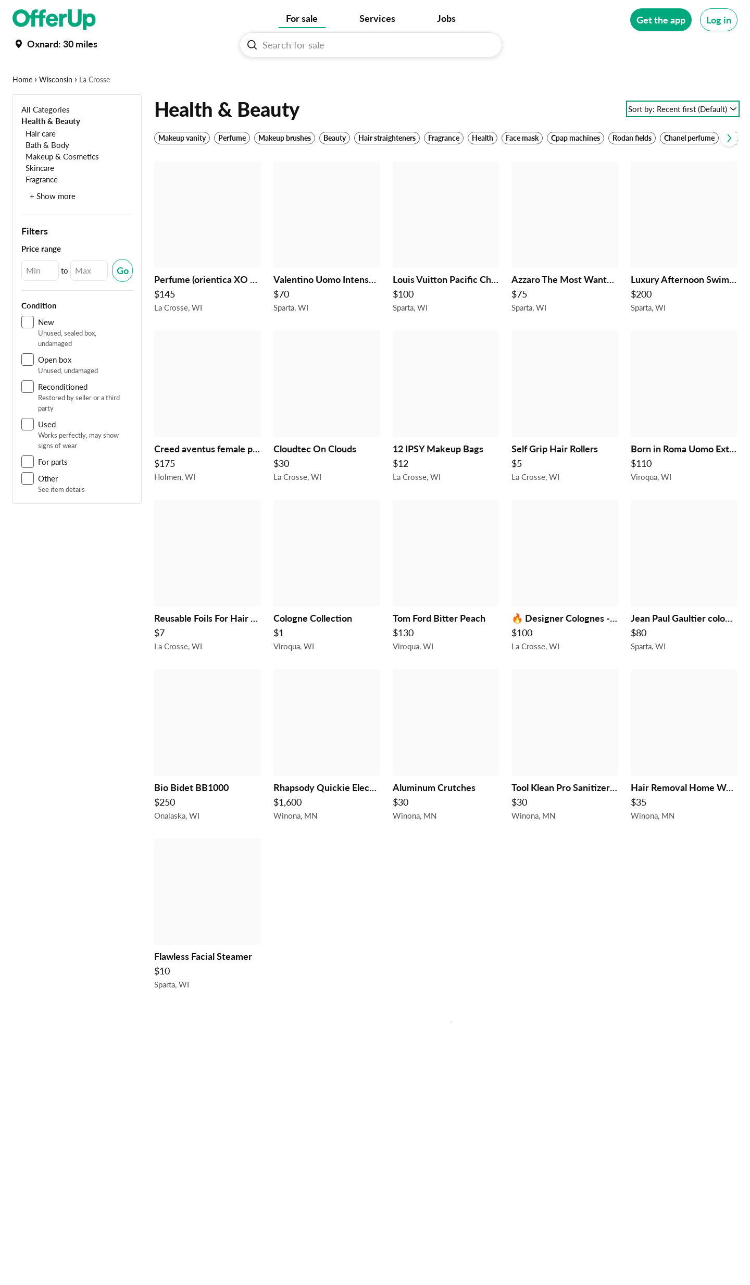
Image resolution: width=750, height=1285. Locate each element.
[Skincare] (37, 200)
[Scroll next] (729, 170)
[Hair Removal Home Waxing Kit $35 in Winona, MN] (684, 779)
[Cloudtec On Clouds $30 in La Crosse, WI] (326, 441)
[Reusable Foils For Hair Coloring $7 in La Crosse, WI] (207, 610)
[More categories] (723, 76)
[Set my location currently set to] (54, 43)
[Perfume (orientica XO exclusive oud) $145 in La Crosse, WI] (207, 271)
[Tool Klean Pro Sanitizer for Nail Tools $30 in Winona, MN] (564, 779)
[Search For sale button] (252, 45)
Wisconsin (55, 111)
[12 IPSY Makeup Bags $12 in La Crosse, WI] (446, 441)
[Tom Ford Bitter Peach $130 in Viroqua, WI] (446, 610)
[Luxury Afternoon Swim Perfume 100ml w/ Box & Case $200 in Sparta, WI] (684, 271)
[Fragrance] (39, 211)
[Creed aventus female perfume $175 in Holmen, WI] (207, 441)
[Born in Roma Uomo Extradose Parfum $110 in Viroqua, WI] (684, 441)
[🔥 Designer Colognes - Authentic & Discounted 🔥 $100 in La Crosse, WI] (564, 610)
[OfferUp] (54, 19)
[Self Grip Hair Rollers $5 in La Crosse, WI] (564, 441)
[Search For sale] (375, 45)
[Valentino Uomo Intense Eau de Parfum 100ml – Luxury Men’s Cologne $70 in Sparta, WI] (326, 271)
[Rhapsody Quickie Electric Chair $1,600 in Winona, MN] (326, 779)
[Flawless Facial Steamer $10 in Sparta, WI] (207, 949)
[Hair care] (38, 165)
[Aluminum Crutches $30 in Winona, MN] (446, 779)
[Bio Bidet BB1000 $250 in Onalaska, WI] (207, 779)
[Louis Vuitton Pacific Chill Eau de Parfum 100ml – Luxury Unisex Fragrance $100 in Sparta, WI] (446, 271)
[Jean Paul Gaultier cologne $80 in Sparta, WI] (684, 610)
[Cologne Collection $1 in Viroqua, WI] (326, 610)
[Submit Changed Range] (122, 302)
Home (22, 111)
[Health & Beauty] (50, 153)
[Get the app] (661, 19)
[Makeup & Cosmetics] (60, 188)
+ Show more (53, 228)
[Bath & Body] (45, 177)
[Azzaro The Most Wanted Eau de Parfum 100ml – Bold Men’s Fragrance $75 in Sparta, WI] (564, 271)
